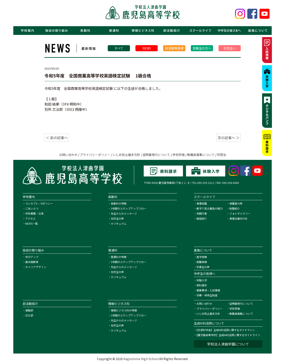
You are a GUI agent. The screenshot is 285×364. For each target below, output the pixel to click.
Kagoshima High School (141, 359)
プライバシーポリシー (95, 154)
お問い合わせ (68, 154)
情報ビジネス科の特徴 (124, 310)
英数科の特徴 (118, 203)
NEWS (146, 48)
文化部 (29, 315)
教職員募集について (201, 154)
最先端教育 (31, 262)
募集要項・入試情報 (208, 290)
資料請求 (201, 285)
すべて (118, 48)
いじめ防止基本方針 (126, 154)
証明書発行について (156, 154)
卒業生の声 (203, 267)
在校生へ (230, 48)
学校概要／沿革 (34, 213)
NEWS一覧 (31, 223)
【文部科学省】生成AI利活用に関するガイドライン (225, 330)
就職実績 (201, 262)
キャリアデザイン (35, 267)
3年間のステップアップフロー (128, 208)
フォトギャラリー (239, 213)
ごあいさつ (31, 208)
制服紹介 (234, 208)
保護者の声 (235, 203)
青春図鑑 (201, 203)
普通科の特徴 (118, 257)
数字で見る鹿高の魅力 (209, 208)
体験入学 (201, 280)
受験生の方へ (202, 48)
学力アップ (31, 257)
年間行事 (201, 213)
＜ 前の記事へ (57, 137)
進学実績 (201, 257)
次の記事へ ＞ (228, 137)
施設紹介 (201, 218)
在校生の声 (117, 218)
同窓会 (221, 154)
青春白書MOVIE (238, 218)
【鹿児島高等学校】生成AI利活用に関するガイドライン (228, 335)
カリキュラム (118, 223)
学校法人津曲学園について (228, 344)
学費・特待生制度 (206, 295)
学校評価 (178, 154)
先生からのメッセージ (124, 213)
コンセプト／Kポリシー (39, 203)
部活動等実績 (174, 48)
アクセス (30, 218)
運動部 (29, 310)
